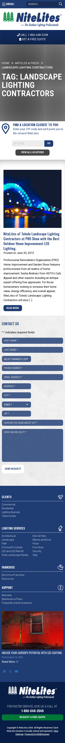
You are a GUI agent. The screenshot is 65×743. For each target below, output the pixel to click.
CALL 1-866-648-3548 (32, 35)
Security (37, 551)
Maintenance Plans (12, 599)
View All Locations (32, 152)
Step (35, 555)
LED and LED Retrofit (13, 551)
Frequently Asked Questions (17, 602)
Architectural (9, 536)
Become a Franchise (13, 575)
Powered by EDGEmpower (37, 734)
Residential (8, 508)
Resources (8, 578)
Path (4, 543)
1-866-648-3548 (32, 711)
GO (48, 143)
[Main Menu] (4, 4)
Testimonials (9, 516)
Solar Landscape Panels (15, 555)
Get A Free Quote (32, 39)
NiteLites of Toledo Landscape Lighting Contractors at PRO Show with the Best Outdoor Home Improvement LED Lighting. (31, 241)
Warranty (7, 595)
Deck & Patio (39, 536)
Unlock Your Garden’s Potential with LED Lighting (32, 653)
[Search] (45, 4)
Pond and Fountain (12, 547)
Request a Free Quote (32, 717)
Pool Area (38, 547)
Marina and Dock (42, 539)
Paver (36, 543)
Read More (12, 308)
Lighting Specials (11, 512)
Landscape (8, 539)
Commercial (8, 504)
